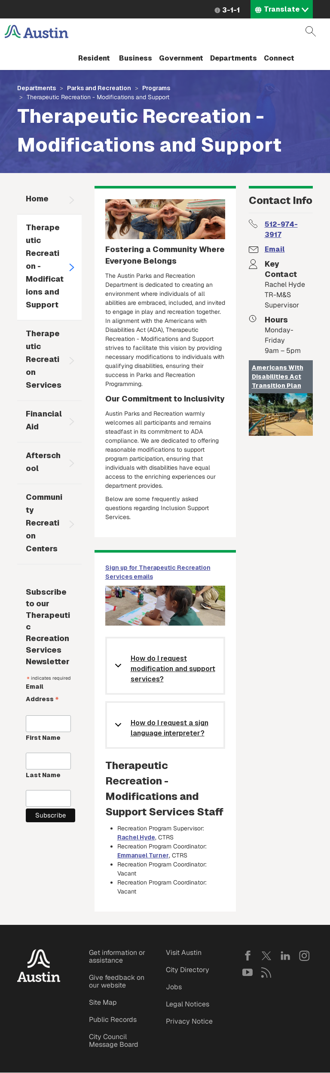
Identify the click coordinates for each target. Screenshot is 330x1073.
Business (135, 58)
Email (275, 249)
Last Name (43, 775)
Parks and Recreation (99, 88)
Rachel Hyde (136, 837)
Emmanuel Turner (143, 855)
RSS (266, 972)
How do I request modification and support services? (173, 669)
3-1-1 (231, 10)
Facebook (247, 956)
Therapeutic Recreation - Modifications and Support (45, 266)
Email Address (42, 694)
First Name (43, 738)
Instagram (304, 956)
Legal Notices (187, 1004)
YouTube (247, 972)
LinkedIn (285, 956)
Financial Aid (44, 420)
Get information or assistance (117, 956)
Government (181, 58)
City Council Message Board (113, 1040)
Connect (279, 58)
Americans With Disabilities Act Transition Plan (277, 376)
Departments (233, 58)
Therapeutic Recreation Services (43, 359)
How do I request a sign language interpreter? (169, 728)
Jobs (174, 986)
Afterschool (43, 461)
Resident (94, 58)
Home (37, 199)
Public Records (113, 1019)
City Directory (187, 969)
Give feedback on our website (116, 981)
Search (311, 31)
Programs (156, 88)
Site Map (103, 1002)
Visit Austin (184, 952)
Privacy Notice (189, 1021)
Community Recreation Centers (44, 522)
